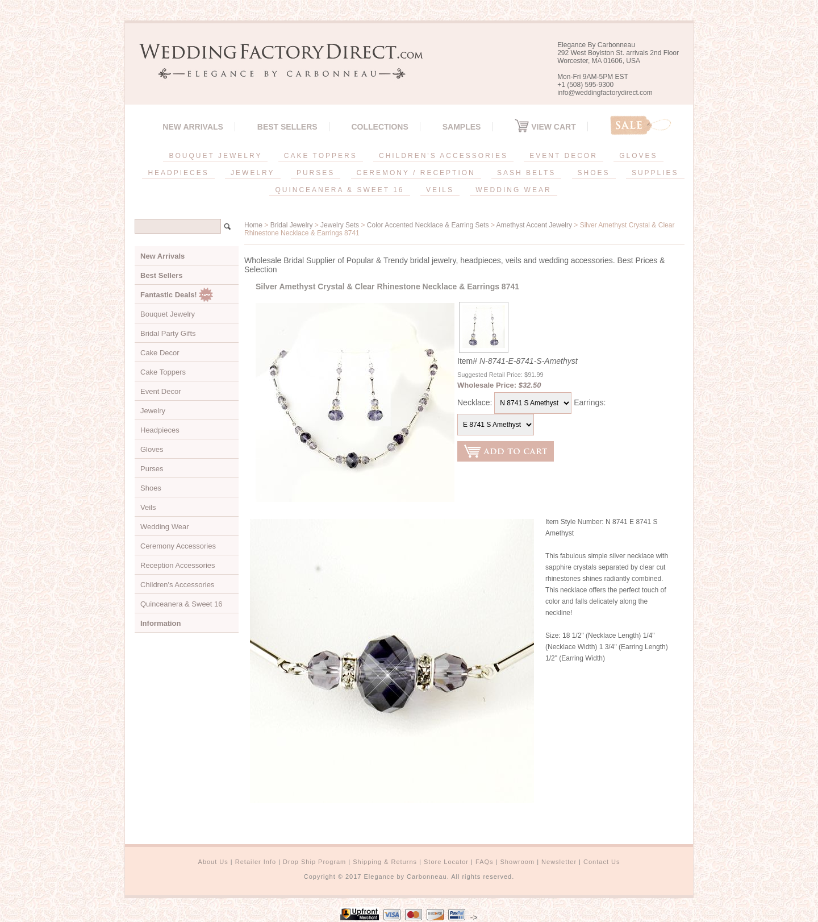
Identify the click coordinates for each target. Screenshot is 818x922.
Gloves (151, 449)
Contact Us (601, 861)
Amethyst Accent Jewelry (534, 225)
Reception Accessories (177, 565)
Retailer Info (255, 861)
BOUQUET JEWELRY (215, 156)
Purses (151, 468)
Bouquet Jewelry (167, 314)
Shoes (150, 488)
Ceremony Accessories (178, 546)
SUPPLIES (655, 173)
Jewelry (152, 410)
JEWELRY (252, 173)
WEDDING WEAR (513, 190)
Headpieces (160, 430)
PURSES (316, 173)
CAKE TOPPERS (320, 156)
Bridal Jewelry (291, 225)
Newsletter (559, 861)
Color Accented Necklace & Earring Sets (428, 225)
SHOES (594, 173)
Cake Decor (160, 352)
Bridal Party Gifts (168, 333)
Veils (148, 507)
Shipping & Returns (385, 861)
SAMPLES (462, 126)
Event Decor (160, 391)
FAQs (484, 861)
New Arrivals (192, 126)
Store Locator (446, 861)
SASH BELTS (526, 173)
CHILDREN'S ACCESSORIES (443, 156)
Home (253, 225)
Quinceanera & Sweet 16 (181, 604)
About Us (213, 861)
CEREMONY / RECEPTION (416, 173)
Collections (379, 126)
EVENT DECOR (563, 156)
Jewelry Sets (339, 225)
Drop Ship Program (314, 861)
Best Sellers (287, 126)
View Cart (545, 126)
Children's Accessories (177, 584)
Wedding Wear (164, 526)
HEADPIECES (178, 173)
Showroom (517, 861)
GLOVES (638, 156)
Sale (640, 125)
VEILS (440, 190)
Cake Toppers (163, 372)
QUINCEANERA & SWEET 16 (339, 190)
